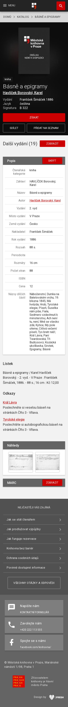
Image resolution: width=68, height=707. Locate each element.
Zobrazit (52, 143)
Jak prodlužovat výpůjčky (24, 529)
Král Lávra (10, 402)
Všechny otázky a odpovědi (34, 583)
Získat (34, 117)
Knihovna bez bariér (20, 548)
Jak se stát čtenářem (21, 519)
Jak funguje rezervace (21, 538)
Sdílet (14, 128)
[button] (34, 51)
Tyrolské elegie (14, 419)
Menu (9, 5)
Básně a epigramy (47, 17)
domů (7, 17)
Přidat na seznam (46, 128)
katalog (23, 17)
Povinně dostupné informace (26, 567)
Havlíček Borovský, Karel (23, 93)
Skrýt (52, 160)
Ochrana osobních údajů (22, 558)
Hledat (59, 4)
